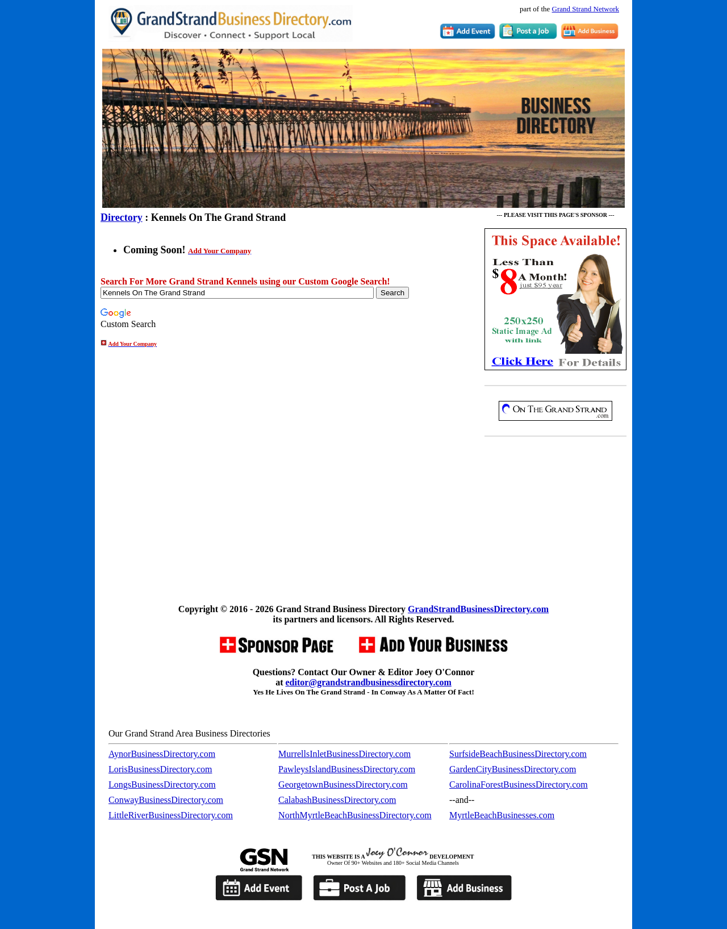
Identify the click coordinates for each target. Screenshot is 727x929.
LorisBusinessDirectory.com (160, 769)
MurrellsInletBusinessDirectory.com (344, 754)
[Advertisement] (555, 522)
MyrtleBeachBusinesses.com (501, 815)
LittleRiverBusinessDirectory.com (170, 815)
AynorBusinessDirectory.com (161, 754)
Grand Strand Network (585, 9)
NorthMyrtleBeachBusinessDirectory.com (355, 815)
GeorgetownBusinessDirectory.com (343, 784)
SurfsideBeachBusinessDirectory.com (518, 754)
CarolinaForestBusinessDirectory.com (518, 784)
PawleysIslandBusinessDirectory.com (346, 769)
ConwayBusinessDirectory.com (165, 800)
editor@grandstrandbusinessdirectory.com (368, 682)
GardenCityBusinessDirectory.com (512, 769)
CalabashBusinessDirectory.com (337, 800)
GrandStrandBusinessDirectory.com (478, 609)
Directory (122, 217)
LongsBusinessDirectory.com (162, 784)
